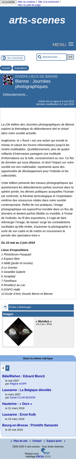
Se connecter (15, 57)
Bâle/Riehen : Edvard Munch (23, 376)
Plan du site (19, 441)
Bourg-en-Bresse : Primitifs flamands (30, 425)
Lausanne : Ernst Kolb (19, 414)
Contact (36, 441)
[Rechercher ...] (51, 57)
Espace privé (53, 441)
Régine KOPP (18, 383)
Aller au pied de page (29, 5)
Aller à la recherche (48, 1)
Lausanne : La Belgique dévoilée (26, 390)
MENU (59, 44)
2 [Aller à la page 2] (7, 367)
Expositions (21, 68)
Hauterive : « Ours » (17, 403)
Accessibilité (8, 2)
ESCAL (40, 456)
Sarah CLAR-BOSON (22, 397)
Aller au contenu (26, 1)
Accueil (6, 68)
